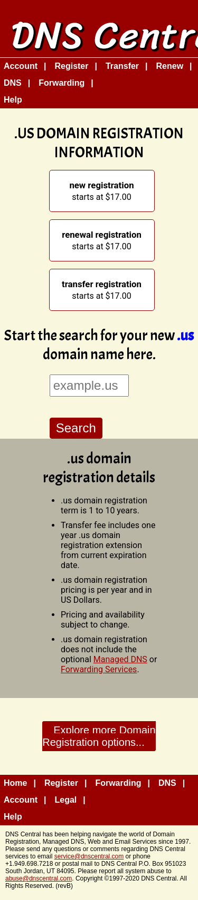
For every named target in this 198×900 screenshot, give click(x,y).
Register (71, 66)
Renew (170, 66)
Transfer (122, 66)
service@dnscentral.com (89, 856)
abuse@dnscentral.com (38, 878)
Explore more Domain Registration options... (98, 736)
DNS (13, 82)
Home (15, 782)
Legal (65, 799)
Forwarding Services (99, 669)
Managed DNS (120, 659)
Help (13, 99)
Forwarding (61, 82)
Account (20, 66)
